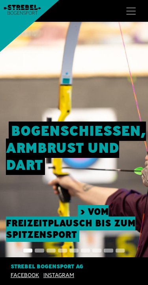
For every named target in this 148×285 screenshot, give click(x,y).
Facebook (25, 275)
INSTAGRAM (58, 275)
